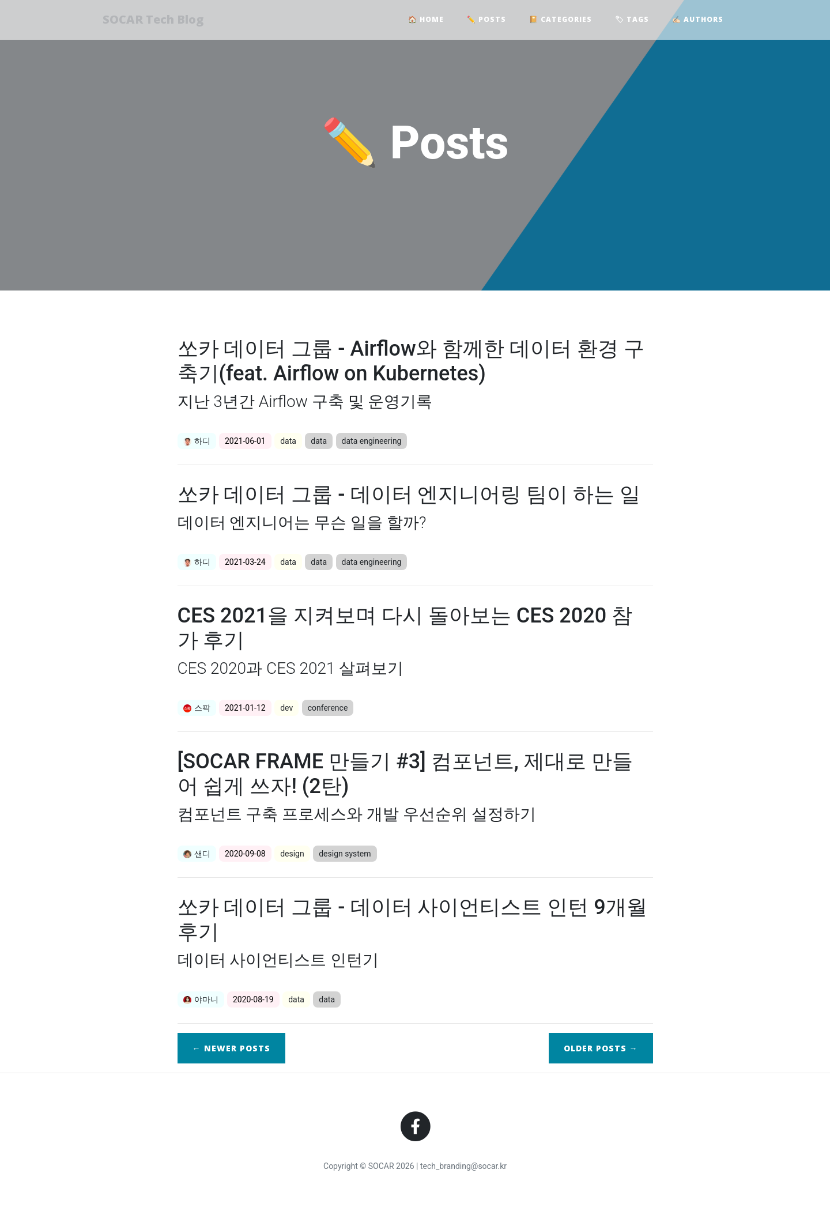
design (292, 853)
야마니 (200, 999)
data (288, 441)
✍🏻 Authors (697, 20)
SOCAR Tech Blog (157, 20)
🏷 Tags (632, 20)
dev (286, 707)
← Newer (231, 1048)
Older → (601, 1048)
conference (328, 707)
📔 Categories (560, 20)
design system (345, 853)
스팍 (196, 707)
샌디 (196, 853)
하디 (196, 441)
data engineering (372, 441)
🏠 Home (426, 20)
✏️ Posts (486, 20)
